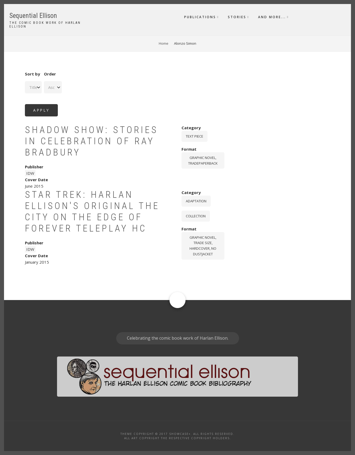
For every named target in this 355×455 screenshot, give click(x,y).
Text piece (194, 136)
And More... (272, 17)
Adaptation (196, 201)
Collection (196, 216)
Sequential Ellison (33, 16)
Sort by (32, 74)
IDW (30, 173)
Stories (237, 17)
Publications (200, 17)
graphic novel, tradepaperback (203, 160)
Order (50, 74)
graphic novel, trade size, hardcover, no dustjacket (203, 245)
